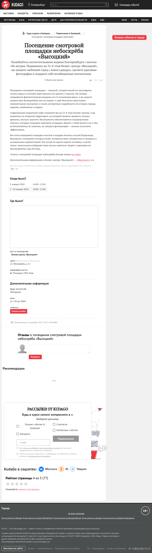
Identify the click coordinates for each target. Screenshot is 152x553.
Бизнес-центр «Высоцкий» (24, 254)
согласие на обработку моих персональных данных (41, 448)
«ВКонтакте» (83, 160)
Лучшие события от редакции (35, 426)
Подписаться (66, 439)
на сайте (76, 154)
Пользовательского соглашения (39, 456)
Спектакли (61, 424)
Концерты (25, 433)
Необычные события (67, 430)
